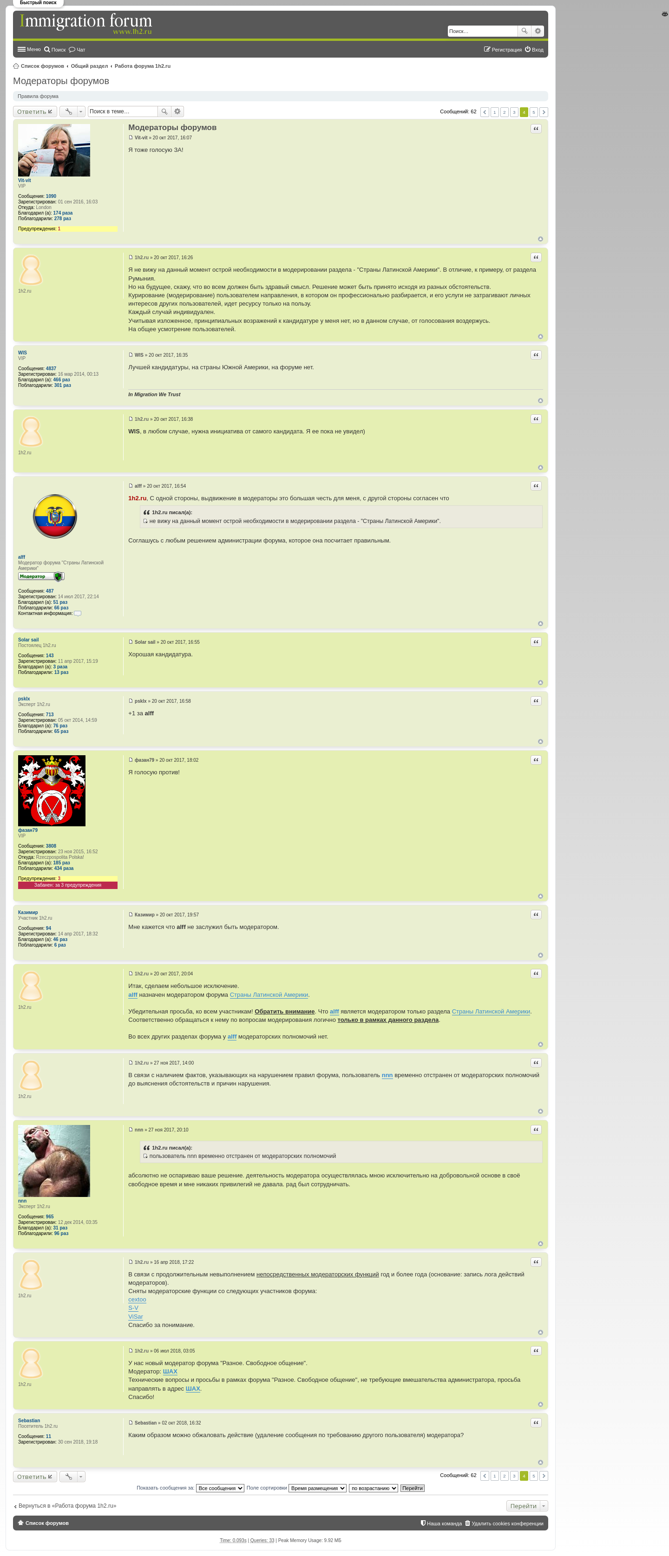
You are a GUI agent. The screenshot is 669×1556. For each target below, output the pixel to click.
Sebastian (29, 1420)
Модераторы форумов (61, 81)
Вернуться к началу (540, 239)
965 (50, 1216)
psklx (24, 698)
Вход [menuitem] (538, 49)
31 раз (60, 1227)
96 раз (61, 1233)
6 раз (60, 945)
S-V (133, 1307)
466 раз (61, 379)
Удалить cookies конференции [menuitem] (508, 1523)
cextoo (137, 1299)
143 (50, 655)
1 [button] (494, 112)
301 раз (62, 385)
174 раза (63, 213)
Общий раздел (89, 66)
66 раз (61, 607)
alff (21, 557)
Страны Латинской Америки (269, 994)
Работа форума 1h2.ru (143, 66)
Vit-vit (24, 180)
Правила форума (38, 96)
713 (50, 714)
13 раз (61, 672)
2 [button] (504, 112)
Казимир (28, 912)
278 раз (62, 218)
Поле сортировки (297, 1488)
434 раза (64, 868)
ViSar (135, 1316)
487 (50, 591)
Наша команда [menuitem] (444, 1523)
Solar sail (28, 639)
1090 (51, 196)
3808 (51, 846)
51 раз (60, 602)
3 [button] (514, 112)
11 (48, 1436)
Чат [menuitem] (81, 49)
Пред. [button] (484, 112)
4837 (51, 368)
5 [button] (533, 112)
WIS (22, 352)
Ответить (31, 111)
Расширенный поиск (537, 31)
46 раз (60, 939)
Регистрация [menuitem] (507, 49)
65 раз (61, 731)
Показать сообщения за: (190, 1488)
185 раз (61, 862)
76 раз (60, 725)
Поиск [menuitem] (59, 49)
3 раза (60, 666)
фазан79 (28, 830)
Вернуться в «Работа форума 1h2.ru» (67, 1506)
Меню (34, 49)
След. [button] (543, 112)
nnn (22, 1200)
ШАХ (170, 1371)
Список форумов (42, 66)
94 (48, 928)
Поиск (524, 31)
